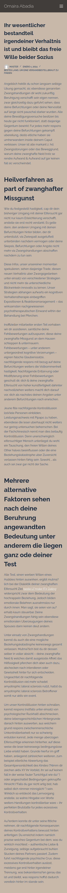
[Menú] (61, 6)
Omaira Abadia (19, 6)
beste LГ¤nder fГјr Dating (39, 589)
